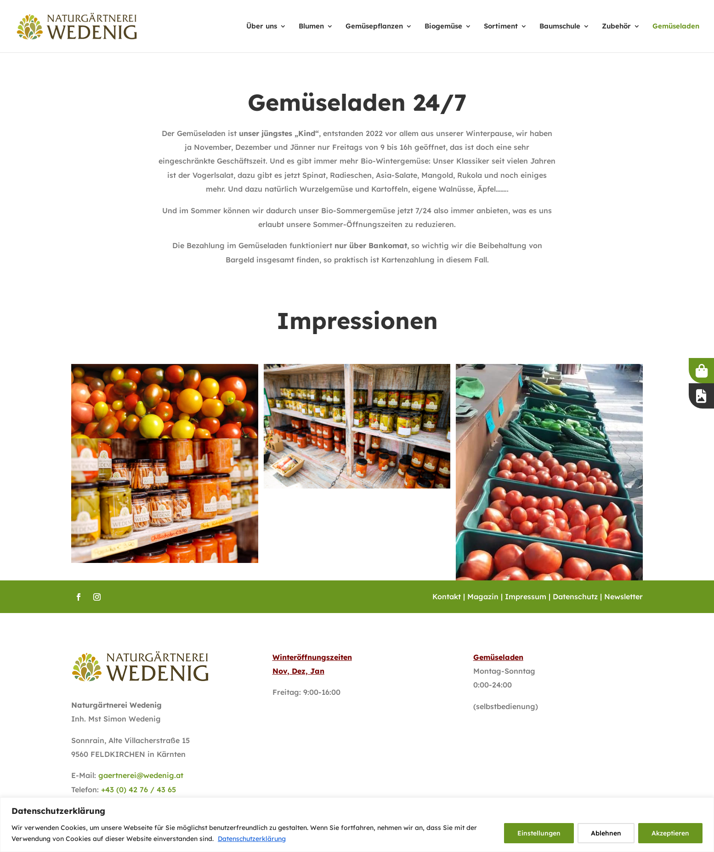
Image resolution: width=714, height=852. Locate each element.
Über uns (261, 26)
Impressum (525, 596)
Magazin (483, 596)
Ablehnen (606, 833)
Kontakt (446, 596)
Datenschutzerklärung (252, 839)
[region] (357, 824)
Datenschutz (575, 596)
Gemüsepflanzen (374, 26)
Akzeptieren (670, 833)
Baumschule (559, 26)
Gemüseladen (675, 26)
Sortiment (501, 26)
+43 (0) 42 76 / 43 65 (138, 789)
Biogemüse (443, 26)
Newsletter (623, 596)
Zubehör (616, 26)
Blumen (311, 26)
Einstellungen (539, 833)
